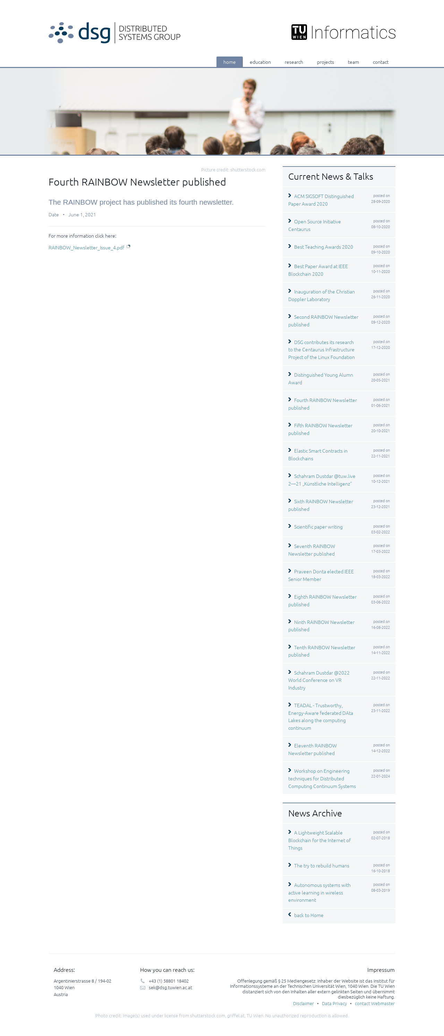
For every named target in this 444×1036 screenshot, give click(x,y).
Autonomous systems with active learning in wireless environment (319, 892)
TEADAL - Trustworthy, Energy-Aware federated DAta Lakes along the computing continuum (320, 716)
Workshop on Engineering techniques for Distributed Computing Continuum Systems (322, 778)
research (294, 61)
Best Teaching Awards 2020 (323, 246)
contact (380, 61)
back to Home (309, 914)
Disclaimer (303, 1003)
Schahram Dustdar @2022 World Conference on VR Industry (319, 680)
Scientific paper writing (318, 526)
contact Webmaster (375, 1003)
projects (325, 61)
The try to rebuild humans (321, 865)
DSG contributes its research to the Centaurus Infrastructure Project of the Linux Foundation (321, 349)
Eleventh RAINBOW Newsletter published (312, 749)
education (260, 61)
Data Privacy (334, 1003)
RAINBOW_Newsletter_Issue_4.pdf (86, 247)
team (353, 61)
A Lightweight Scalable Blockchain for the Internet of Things (319, 840)
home (229, 61)
